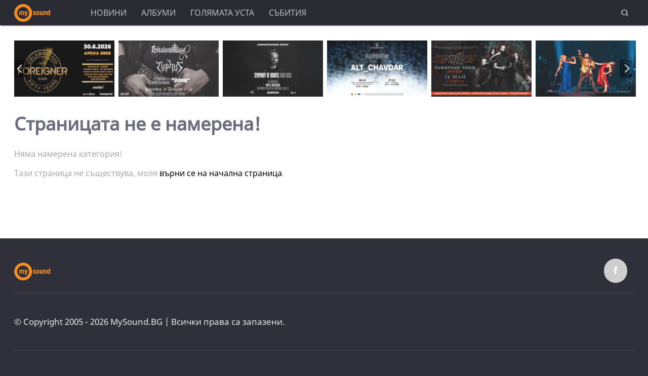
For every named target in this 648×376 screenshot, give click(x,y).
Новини (109, 12)
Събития (287, 12)
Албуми (158, 12)
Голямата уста (222, 12)
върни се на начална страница (220, 173)
